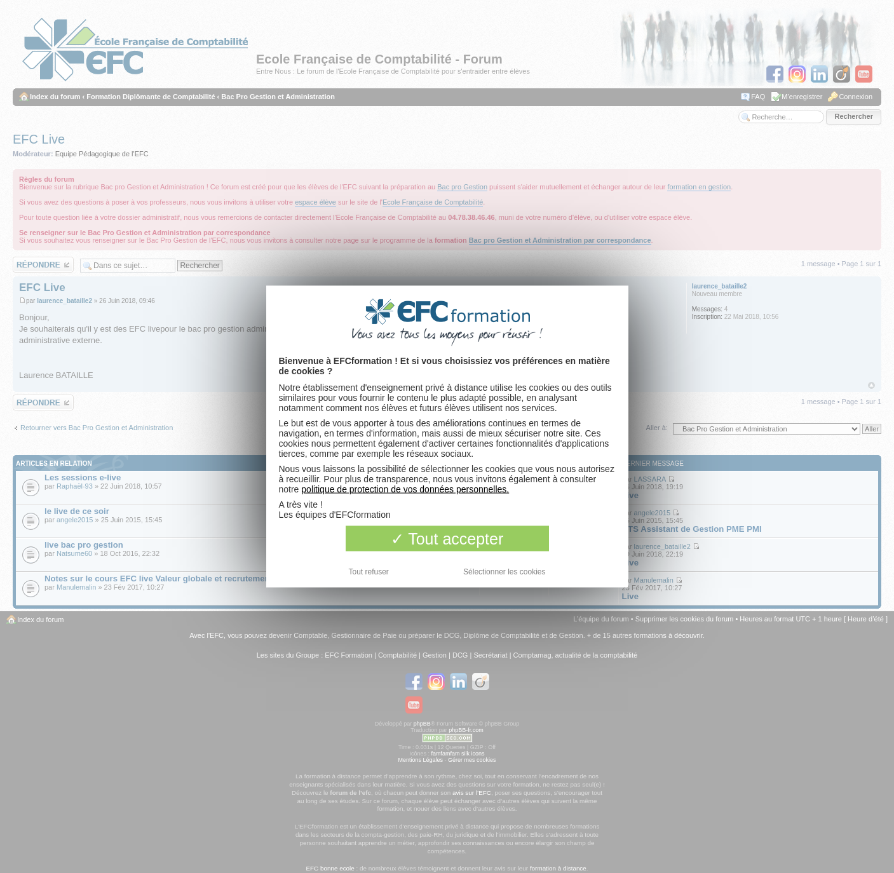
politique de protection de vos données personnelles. (405, 489)
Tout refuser (369, 571)
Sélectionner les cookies (504, 571)
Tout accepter (447, 539)
